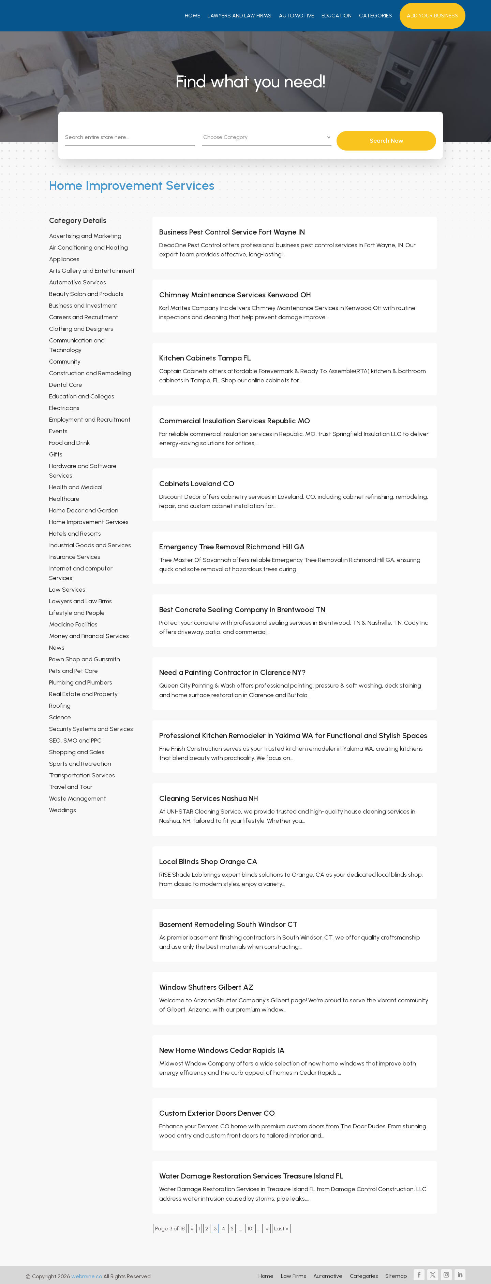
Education (337, 15)
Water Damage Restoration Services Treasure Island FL (251, 1173)
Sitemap (396, 1274)
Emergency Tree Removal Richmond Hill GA (232, 544)
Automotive (296, 15)
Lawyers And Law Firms (239, 15)
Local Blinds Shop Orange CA (208, 858)
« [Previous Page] (191, 1226)
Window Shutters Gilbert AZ (206, 984)
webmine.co (86, 1273)
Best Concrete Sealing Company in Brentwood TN (242, 607)
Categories (375, 15)
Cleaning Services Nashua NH (208, 796)
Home (192, 15)
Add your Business (432, 15)
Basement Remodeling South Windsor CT (228, 921)
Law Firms (293, 1274)
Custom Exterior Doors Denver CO (217, 1110)
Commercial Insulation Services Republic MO (234, 418)
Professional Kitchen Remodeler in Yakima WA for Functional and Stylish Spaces (293, 732)
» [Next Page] (267, 1226)
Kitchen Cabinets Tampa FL (205, 355)
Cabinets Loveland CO (196, 481)
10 (250, 1226)
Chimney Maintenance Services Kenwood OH (235, 292)
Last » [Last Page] (281, 1226)
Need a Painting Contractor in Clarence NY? (232, 670)
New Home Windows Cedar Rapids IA (222, 1047)
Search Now (406, 138)
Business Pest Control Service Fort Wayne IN (232, 229)
